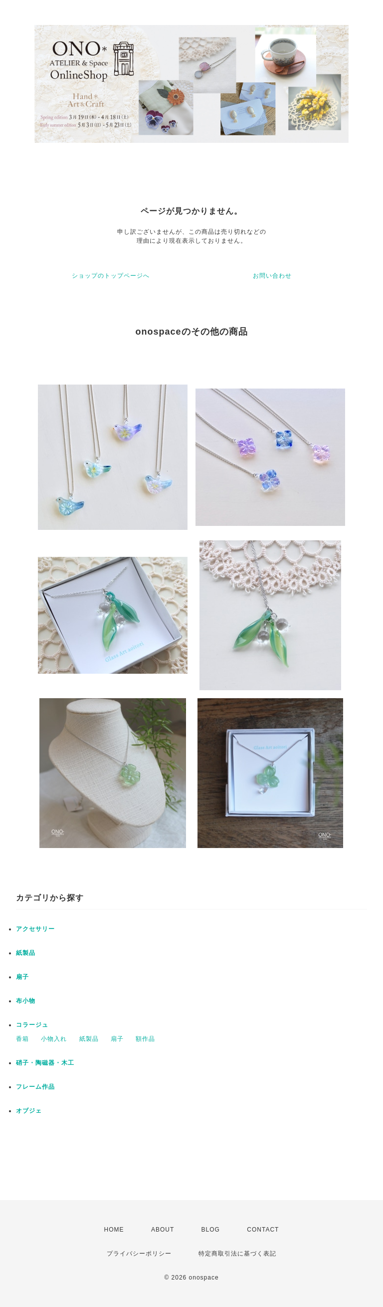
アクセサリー (35, 928)
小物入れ (54, 1038)
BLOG (210, 1229)
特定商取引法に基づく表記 (237, 1253)
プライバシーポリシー (139, 1253)
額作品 (145, 1038)
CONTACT (263, 1229)
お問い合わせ (272, 275)
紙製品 (25, 952)
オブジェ (29, 1110)
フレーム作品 (35, 1086)
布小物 (25, 1000)
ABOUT (162, 1229)
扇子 (22, 976)
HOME (114, 1229)
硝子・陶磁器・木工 (45, 1062)
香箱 (22, 1038)
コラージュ (32, 1024)
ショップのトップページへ (111, 275)
